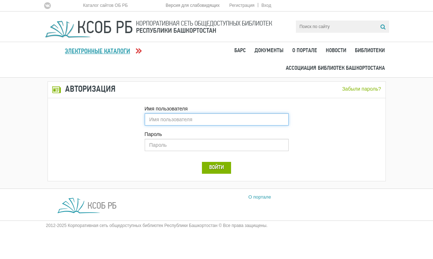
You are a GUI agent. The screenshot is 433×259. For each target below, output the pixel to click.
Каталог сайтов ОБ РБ (105, 5)
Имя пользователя (166, 109)
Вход (266, 5)
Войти (216, 168)
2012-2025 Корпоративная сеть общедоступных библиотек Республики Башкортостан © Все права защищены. (157, 225)
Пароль (153, 134)
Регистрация (241, 5)
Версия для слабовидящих (193, 5)
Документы (269, 51)
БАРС (240, 51)
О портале (304, 51)
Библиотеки (370, 51)
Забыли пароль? (361, 89)
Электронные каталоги (97, 51)
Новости (336, 51)
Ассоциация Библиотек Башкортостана (335, 68)
